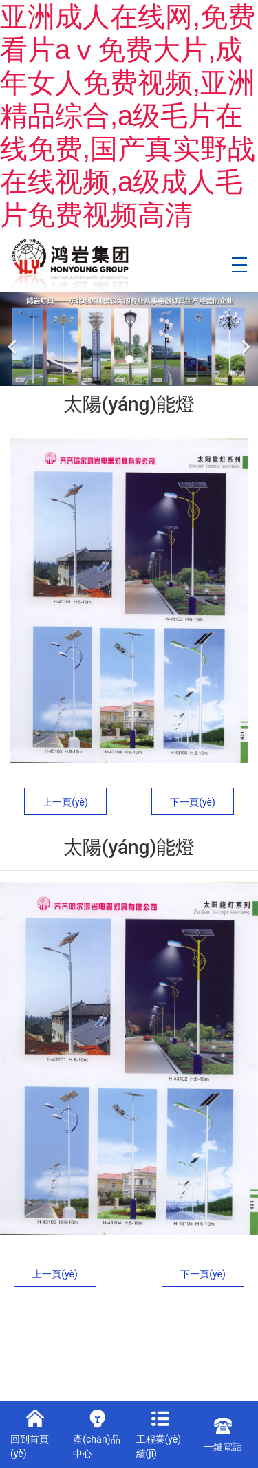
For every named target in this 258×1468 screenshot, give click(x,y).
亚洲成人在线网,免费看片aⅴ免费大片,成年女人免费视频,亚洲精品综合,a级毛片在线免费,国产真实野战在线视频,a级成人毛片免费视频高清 (127, 115)
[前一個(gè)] (14, 339)
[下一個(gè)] (244, 339)
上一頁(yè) (65, 802)
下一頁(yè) (192, 802)
